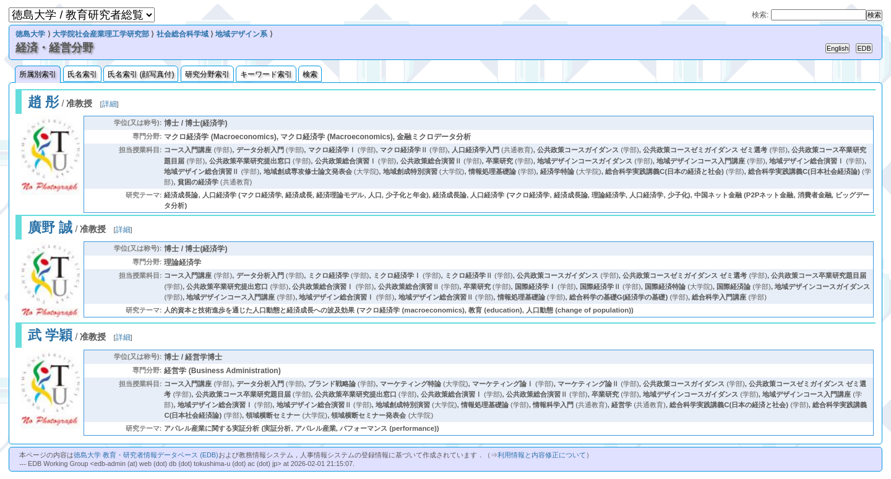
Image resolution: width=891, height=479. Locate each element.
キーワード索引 (266, 74)
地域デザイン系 (241, 34)
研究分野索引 (207, 74)
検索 (310, 74)
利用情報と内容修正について (541, 455)
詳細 (109, 104)
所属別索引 (37, 74)
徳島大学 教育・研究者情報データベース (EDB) (146, 455)
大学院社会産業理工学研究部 (101, 34)
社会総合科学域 (183, 34)
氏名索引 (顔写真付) (141, 74)
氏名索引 (82, 74)
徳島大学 (30, 34)
